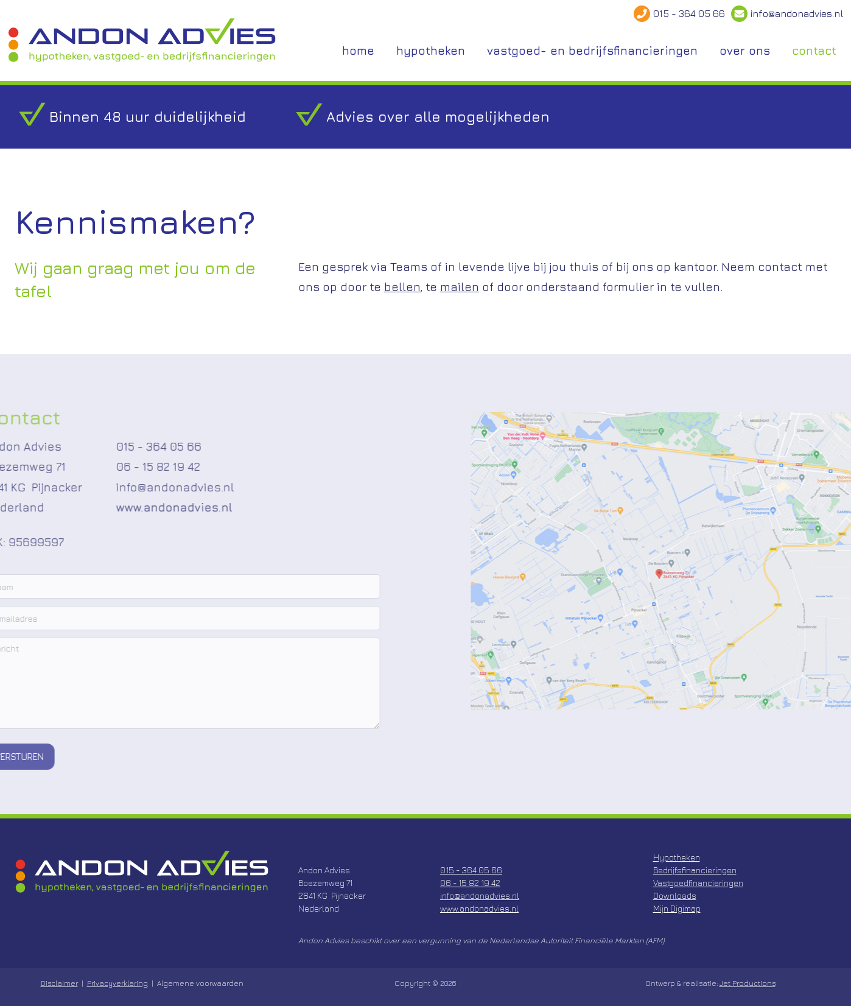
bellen (402, 287)
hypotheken (430, 50)
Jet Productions (748, 983)
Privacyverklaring (117, 983)
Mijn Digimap (677, 908)
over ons (745, 50)
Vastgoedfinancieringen (698, 883)
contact (814, 50)
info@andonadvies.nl (797, 13)
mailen (459, 287)
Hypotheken (676, 857)
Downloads (674, 895)
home (358, 50)
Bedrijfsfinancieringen (695, 870)
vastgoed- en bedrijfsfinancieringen (592, 50)
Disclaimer (59, 983)
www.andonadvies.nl (146, 507)
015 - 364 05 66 (689, 13)
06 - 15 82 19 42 (130, 467)
